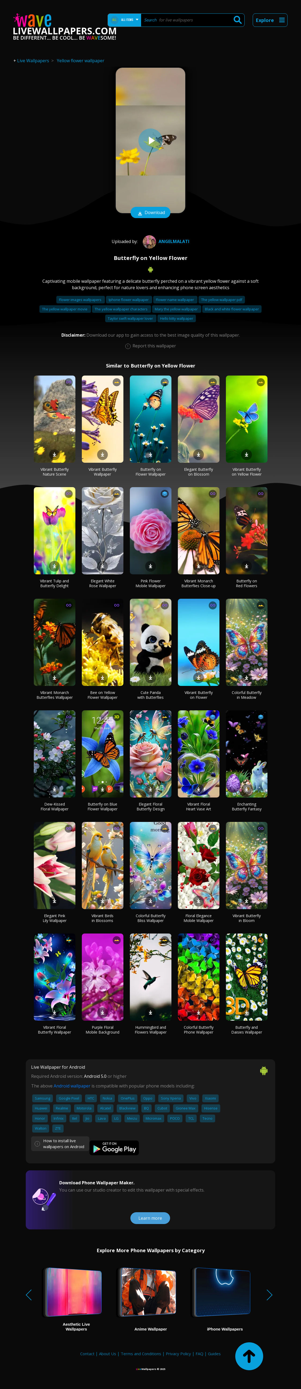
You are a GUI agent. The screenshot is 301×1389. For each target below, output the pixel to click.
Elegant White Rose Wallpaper (102, 583)
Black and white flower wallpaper (232, 309)
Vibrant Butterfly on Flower (199, 695)
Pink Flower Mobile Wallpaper (150, 583)
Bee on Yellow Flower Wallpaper (102, 695)
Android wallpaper (72, 1086)
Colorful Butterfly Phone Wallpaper (199, 1030)
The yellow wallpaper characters (121, 309)
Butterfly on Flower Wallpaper (150, 472)
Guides (214, 1353)
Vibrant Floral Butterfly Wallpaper (54, 1030)
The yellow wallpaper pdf (221, 299)
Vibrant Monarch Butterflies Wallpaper (54, 695)
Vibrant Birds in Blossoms (102, 918)
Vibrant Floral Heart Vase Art (198, 806)
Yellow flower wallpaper (80, 61)
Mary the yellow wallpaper (177, 309)
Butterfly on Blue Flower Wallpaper (102, 806)
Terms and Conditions (141, 1353)
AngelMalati (165, 241)
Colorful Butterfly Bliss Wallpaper (151, 918)
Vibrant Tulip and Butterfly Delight (54, 583)
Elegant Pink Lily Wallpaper (55, 918)
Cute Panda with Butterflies (150, 695)
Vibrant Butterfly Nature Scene (55, 472)
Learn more (150, 1218)
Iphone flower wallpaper (129, 299)
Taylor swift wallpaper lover (131, 318)
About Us (107, 1353)
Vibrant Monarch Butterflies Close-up (198, 583)
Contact (87, 1353)
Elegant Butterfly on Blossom (198, 472)
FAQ (199, 1353)
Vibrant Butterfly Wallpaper (103, 472)
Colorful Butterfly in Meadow (247, 695)
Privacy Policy (178, 1353)
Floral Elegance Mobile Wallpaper (198, 918)
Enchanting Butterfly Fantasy (247, 806)
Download (150, 213)
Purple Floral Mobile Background (102, 1030)
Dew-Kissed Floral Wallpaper (54, 806)
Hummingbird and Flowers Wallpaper (151, 1030)
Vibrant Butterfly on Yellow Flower (247, 472)
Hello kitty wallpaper (176, 318)
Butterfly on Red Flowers (246, 583)
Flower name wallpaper (175, 299)
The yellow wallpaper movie (65, 309)
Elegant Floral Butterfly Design (151, 806)
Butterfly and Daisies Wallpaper (246, 1030)
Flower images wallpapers (80, 299)
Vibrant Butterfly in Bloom (247, 918)
